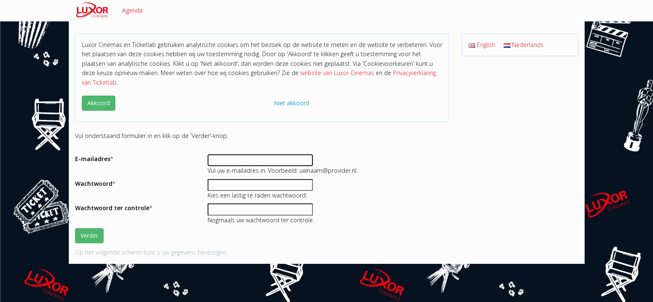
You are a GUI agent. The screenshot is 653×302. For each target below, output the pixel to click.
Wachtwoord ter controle (112, 208)
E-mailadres (92, 159)
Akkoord (98, 103)
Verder (89, 236)
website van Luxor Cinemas (337, 73)
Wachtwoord (93, 183)
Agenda (132, 10)
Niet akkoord (291, 103)
